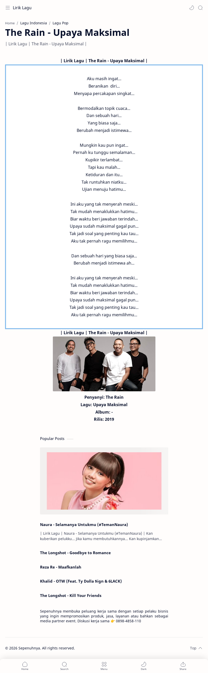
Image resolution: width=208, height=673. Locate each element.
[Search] (200, 8)
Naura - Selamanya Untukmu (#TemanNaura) (84, 524)
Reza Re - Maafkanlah (60, 567)
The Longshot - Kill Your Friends (70, 595)
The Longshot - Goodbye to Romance (75, 552)
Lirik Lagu (22, 7)
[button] (191, 8)
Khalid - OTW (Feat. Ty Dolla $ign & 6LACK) (81, 581)
